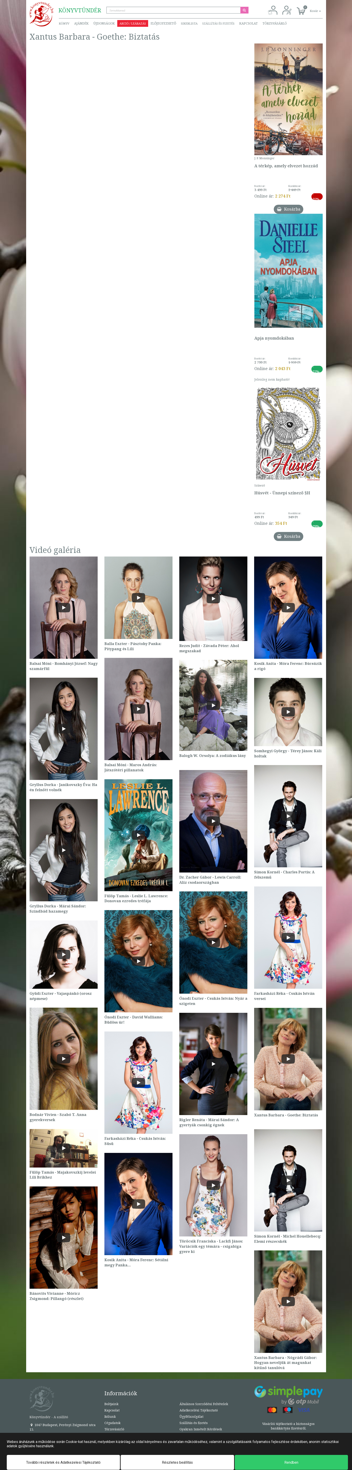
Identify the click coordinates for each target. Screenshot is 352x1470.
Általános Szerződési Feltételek (203, 1404)
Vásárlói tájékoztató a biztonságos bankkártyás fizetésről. (288, 1426)
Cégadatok (112, 1423)
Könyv (64, 23)
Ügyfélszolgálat (191, 1416)
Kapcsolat (248, 23)
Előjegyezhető (163, 23)
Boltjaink (111, 1404)
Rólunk (110, 1416)
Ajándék (81, 23)
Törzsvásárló (274, 23)
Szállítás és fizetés (218, 23)
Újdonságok (104, 23)
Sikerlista (189, 23)
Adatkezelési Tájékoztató (198, 1410)
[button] (310, 8)
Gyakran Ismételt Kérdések (200, 1429)
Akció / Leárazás (133, 23)
